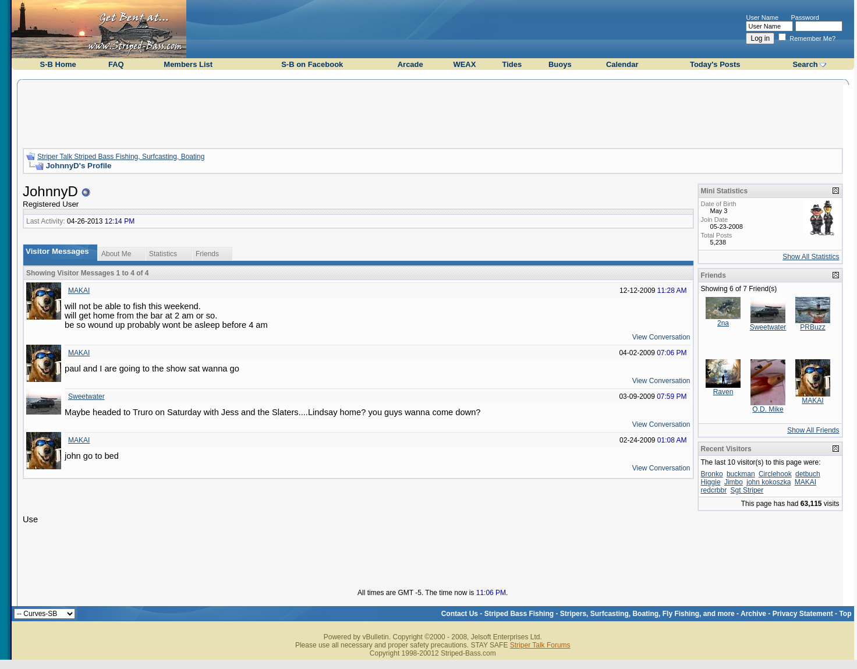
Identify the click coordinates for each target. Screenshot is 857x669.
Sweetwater (86, 396)
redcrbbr (714, 490)
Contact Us (459, 614)
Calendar (622, 64)
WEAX (464, 64)
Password (805, 17)
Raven (723, 392)
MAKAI (79, 290)
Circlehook (775, 474)
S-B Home (58, 64)
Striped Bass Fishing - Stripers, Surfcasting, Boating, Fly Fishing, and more (609, 614)
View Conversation (661, 337)
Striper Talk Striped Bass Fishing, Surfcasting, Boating (120, 157)
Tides (512, 64)
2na (723, 323)
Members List (188, 64)
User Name (762, 17)
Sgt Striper (747, 490)
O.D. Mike (767, 409)
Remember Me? (806, 38)
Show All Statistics (810, 257)
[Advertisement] (432, 112)
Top (845, 614)
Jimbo (733, 482)
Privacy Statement (803, 614)
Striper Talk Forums (540, 645)
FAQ (116, 64)
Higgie (711, 482)
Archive (753, 614)
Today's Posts (715, 64)
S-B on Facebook (312, 64)
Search (804, 64)
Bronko (712, 474)
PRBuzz (812, 327)
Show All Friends (813, 430)
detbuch (807, 474)
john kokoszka (768, 482)
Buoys (560, 64)
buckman (741, 474)
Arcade (410, 64)
